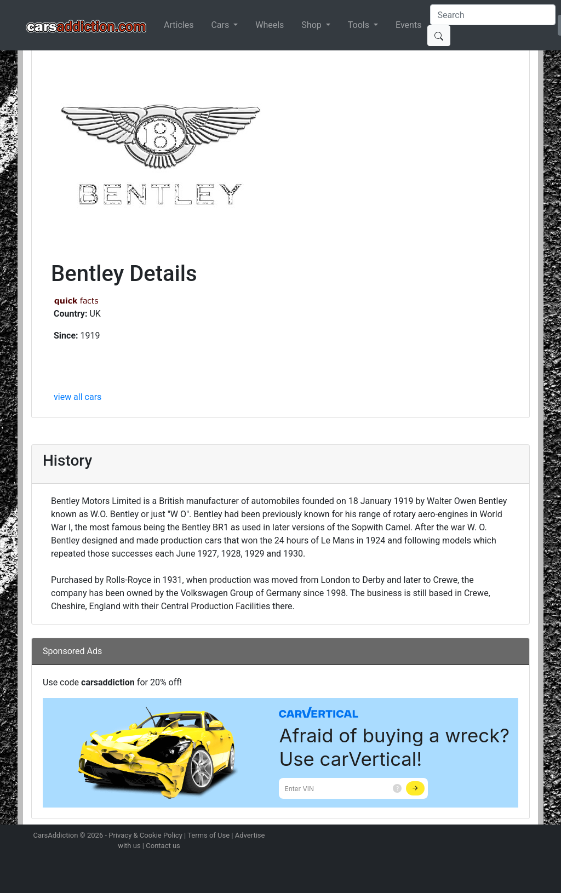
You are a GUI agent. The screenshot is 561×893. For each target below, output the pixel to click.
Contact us (163, 846)
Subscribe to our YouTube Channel (528, 836)
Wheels (269, 25)
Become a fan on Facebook (490, 836)
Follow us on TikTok (509, 836)
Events (408, 25)
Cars (221, 25)
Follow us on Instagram (451, 836)
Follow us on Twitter (470, 836)
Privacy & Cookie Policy (145, 835)
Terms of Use (208, 835)
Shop (312, 25)
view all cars (77, 397)
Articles (178, 25)
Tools (359, 25)
